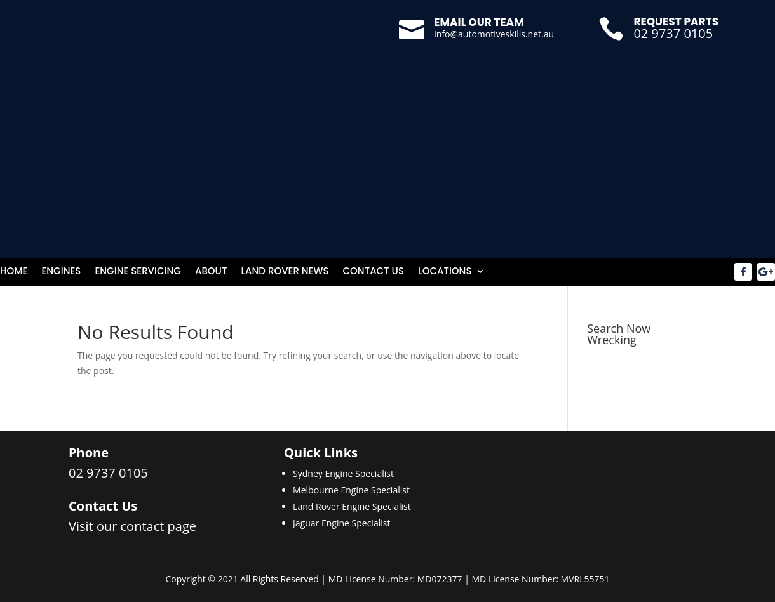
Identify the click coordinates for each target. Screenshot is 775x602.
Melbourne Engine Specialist (351, 490)
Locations (445, 272)
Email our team (478, 22)
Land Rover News (284, 272)
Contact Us (373, 272)
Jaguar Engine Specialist (341, 523)
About (211, 272)
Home (13, 272)
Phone (89, 452)
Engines (61, 272)
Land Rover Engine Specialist (352, 506)
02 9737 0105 (673, 33)
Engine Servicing (138, 272)
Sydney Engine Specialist (343, 473)
